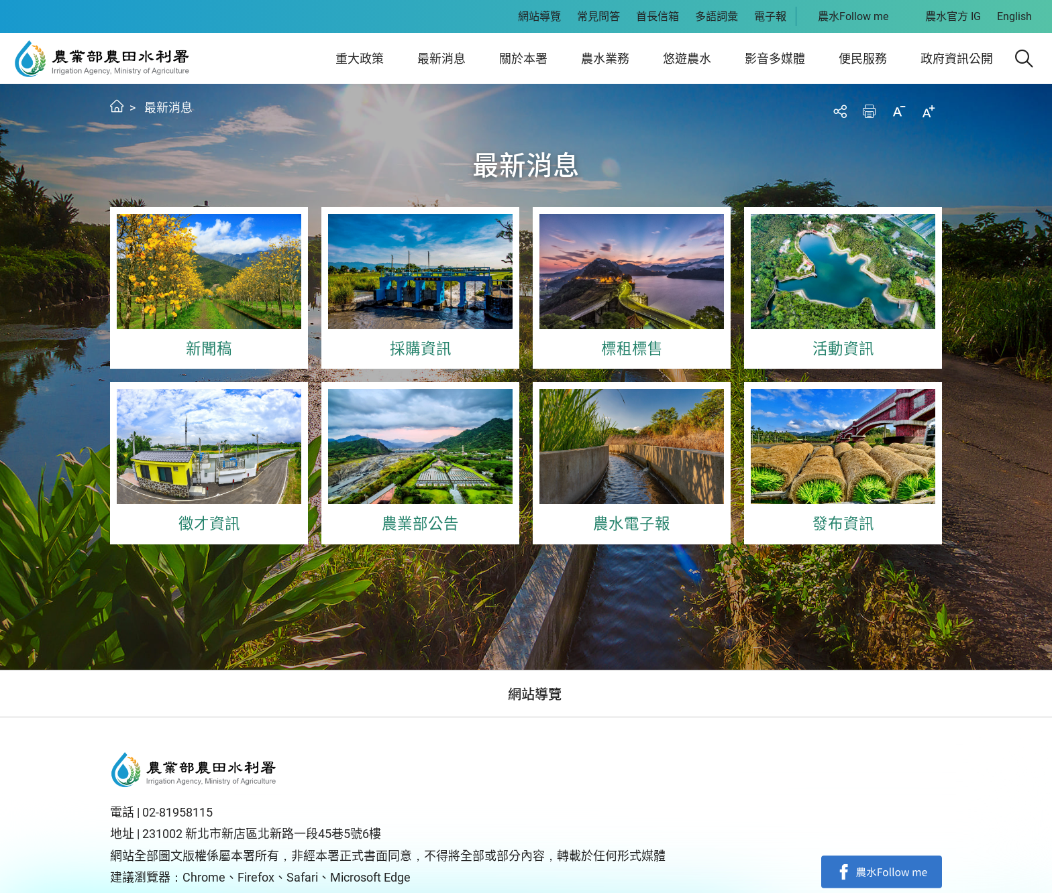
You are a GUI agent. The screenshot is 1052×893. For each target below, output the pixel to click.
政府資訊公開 (956, 59)
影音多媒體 (775, 59)
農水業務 (605, 59)
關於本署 (523, 59)
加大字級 (928, 111)
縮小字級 (899, 111)
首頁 (116, 106)
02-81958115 (177, 812)
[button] (1024, 58)
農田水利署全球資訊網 (102, 58)
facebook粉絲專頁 (881, 871)
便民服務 (863, 59)
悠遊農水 (687, 59)
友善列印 (869, 111)
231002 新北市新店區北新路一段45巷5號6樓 (261, 834)
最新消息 (441, 59)
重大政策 (359, 59)
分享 (840, 111)
